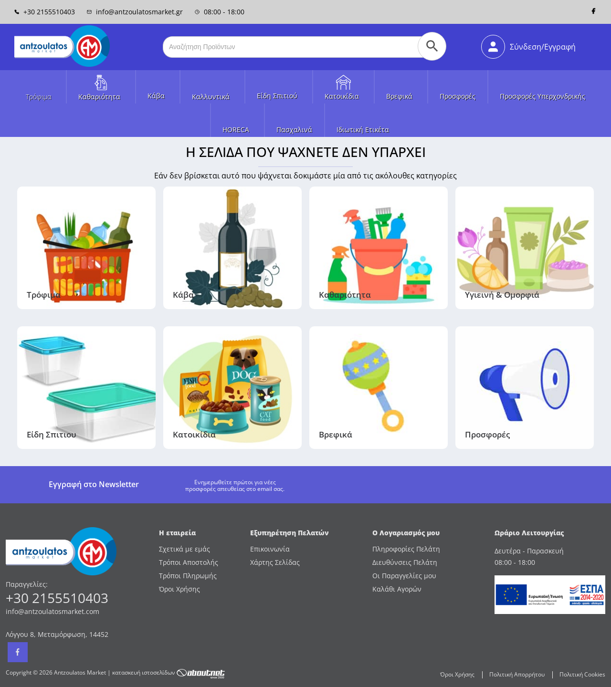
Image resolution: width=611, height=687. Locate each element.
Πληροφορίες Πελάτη (406, 548)
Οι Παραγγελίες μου (404, 575)
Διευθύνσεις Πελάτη (404, 562)
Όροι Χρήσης (179, 588)
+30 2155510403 (44, 11)
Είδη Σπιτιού (277, 95)
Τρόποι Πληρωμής (188, 575)
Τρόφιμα (38, 96)
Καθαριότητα (99, 96)
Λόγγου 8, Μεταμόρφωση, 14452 (57, 634)
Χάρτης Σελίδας (275, 562)
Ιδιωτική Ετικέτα (363, 129)
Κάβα (156, 95)
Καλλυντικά (211, 96)
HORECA (235, 129)
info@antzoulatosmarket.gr (135, 11)
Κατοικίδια (342, 96)
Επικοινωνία (270, 548)
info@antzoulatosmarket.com (52, 611)
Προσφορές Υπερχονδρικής (542, 96)
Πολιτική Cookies (582, 674)
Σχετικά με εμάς (184, 548)
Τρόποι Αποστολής (188, 562)
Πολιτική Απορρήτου (517, 674)
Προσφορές (457, 96)
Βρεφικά (399, 96)
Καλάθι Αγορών (396, 588)
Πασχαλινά (294, 129)
